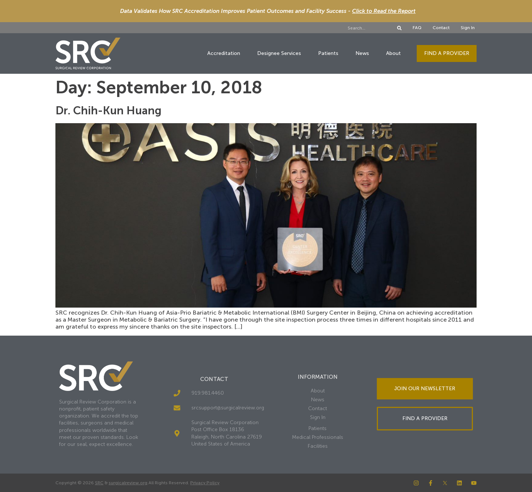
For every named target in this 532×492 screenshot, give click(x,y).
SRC (99, 482)
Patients (328, 53)
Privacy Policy (204, 482)
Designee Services (279, 53)
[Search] (399, 28)
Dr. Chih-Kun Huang (108, 110)
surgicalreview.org (128, 482)
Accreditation (223, 53)
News (362, 53)
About (393, 53)
